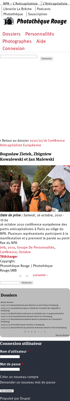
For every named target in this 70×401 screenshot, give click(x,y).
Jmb (3, 247)
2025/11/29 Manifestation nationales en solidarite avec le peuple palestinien (32, 314)
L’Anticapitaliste (55, 4)
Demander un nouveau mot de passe (27, 382)
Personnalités (39, 34)
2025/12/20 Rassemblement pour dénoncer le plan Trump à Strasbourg (29, 305)
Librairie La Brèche (17, 9)
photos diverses (7, 302)
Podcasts (44, 9)
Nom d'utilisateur (14, 352)
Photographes (17, 41)
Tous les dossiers (62, 335)
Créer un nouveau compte (19, 377)
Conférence (8, 252)
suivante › (40, 275)
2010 (11, 247)
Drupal (25, 398)
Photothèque (13, 14)
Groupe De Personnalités (35, 247)
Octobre (25, 252)
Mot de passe (11, 364)
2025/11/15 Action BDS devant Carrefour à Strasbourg (22, 325)
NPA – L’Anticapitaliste (20, 4)
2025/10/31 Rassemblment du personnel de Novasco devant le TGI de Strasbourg (33, 328)
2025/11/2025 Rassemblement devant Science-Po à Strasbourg (26, 316)
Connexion (13, 48)
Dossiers (11, 34)
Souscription (37, 14)
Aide (41, 41)
